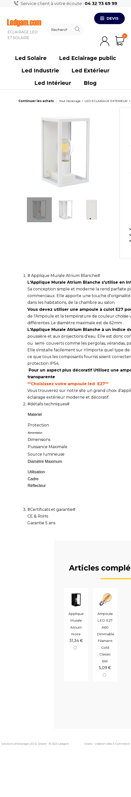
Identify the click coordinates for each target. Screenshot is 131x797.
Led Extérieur (90, 70)
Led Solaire (31, 58)
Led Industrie (40, 70)
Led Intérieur (52, 83)
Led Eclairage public (87, 58)
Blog (90, 83)
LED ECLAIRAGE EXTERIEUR (106, 101)
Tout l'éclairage (69, 101)
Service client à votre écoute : (69, 3)
